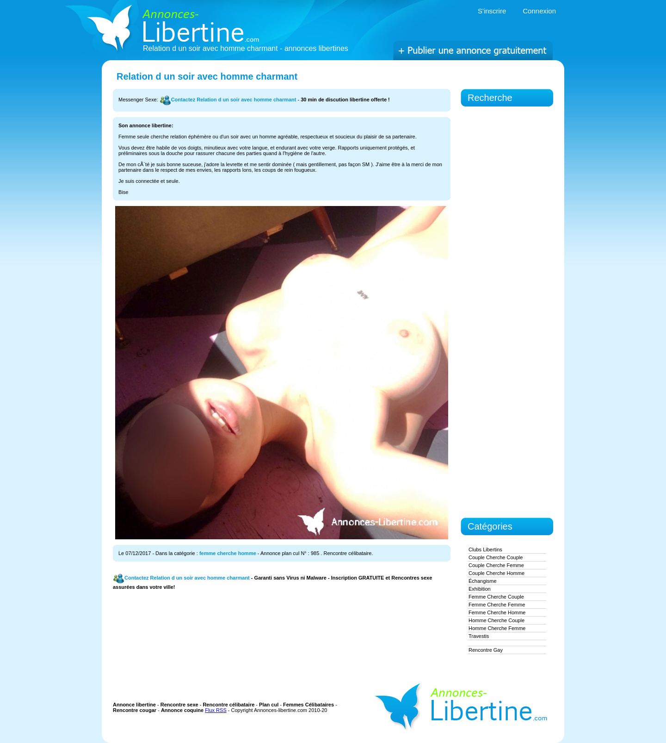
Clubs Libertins (485, 549)
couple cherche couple (496, 557)
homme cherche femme (497, 628)
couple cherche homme (496, 573)
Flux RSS (215, 710)
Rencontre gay (486, 650)
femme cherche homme (227, 553)
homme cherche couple (496, 620)
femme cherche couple (496, 596)
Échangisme (483, 581)
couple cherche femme (496, 565)
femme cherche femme (497, 604)
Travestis (479, 636)
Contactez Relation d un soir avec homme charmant (228, 99)
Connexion (539, 11)
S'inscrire (492, 11)
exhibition (480, 589)
